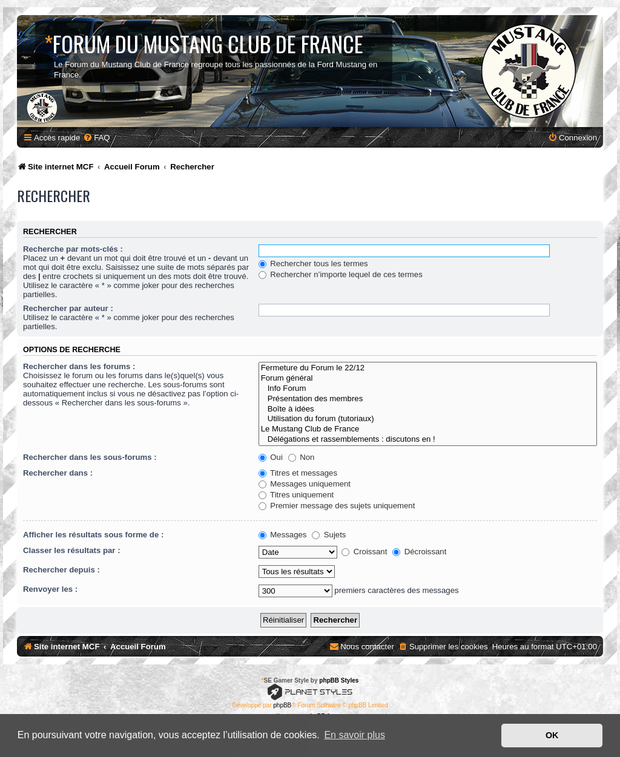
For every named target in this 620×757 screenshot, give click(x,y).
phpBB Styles (338, 680)
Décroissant (419, 551)
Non (301, 457)
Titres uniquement (296, 494)
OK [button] (552, 735)
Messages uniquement (305, 483)
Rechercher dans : (58, 472)
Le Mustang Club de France (428, 429)
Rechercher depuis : (61, 569)
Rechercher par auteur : (68, 308)
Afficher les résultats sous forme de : (93, 534)
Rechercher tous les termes (313, 263)
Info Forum (428, 389)
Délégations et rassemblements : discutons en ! (428, 439)
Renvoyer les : (50, 589)
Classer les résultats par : (71, 550)
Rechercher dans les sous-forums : (90, 457)
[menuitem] (96, 137)
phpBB (282, 705)
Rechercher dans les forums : (79, 366)
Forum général (428, 378)
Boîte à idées (428, 409)
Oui (271, 457)
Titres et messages (298, 472)
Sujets (329, 534)
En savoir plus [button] (354, 735)
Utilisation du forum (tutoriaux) (428, 419)
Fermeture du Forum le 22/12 (428, 368)
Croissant (364, 551)
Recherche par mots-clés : (73, 249)
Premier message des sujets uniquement (337, 505)
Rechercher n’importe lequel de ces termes (341, 274)
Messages (283, 534)
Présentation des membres (428, 399)
